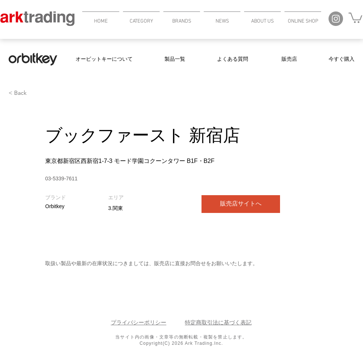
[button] (141, 17)
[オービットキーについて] (104, 59)
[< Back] (35, 93)
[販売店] (289, 59)
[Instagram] (336, 18)
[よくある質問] (232, 59)
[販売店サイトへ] (241, 204)
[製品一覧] (174, 59)
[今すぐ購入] (341, 59)
